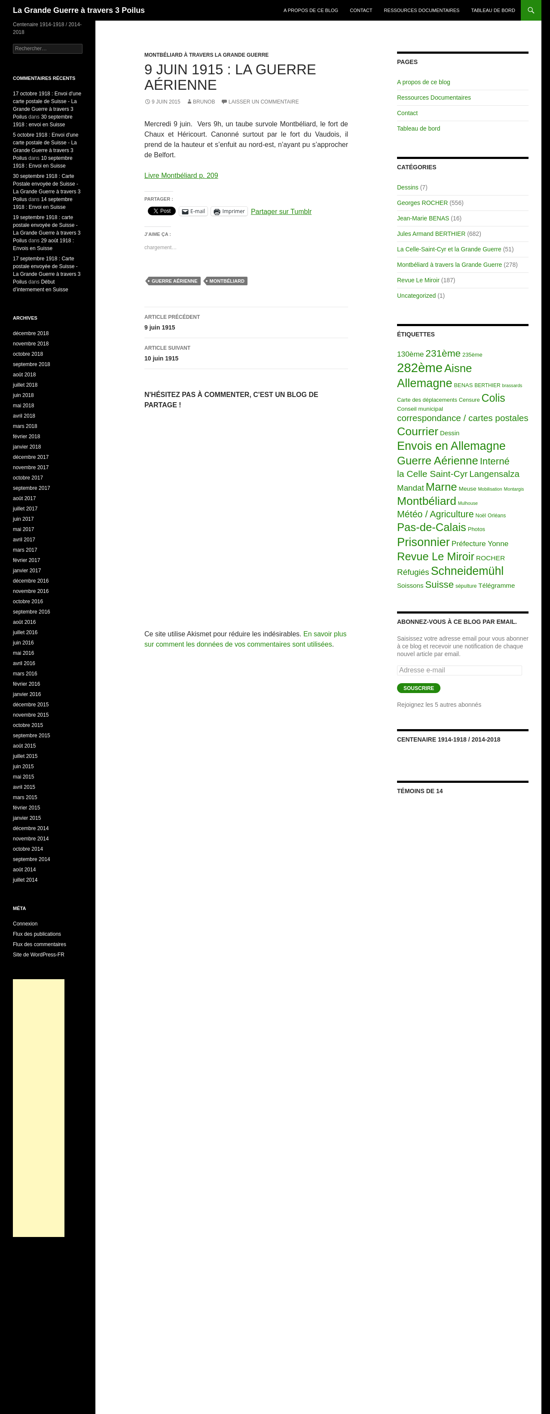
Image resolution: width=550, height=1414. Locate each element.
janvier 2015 (27, 818)
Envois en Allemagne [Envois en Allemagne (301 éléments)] (451, 445)
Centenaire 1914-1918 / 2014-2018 (448, 739)
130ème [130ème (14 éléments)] (410, 354)
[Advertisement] (38, 1108)
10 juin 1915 (246, 352)
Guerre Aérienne (175, 281)
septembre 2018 (31, 364)
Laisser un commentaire (264, 102)
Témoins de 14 (420, 791)
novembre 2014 (31, 839)
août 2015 (24, 746)
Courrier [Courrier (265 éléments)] (417, 431)
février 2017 (26, 560)
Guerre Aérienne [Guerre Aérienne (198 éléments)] (437, 461)
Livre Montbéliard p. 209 (181, 175)
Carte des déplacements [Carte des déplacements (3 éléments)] (427, 400)
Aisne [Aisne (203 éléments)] (458, 368)
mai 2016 (23, 653)
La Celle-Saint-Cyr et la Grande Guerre (449, 249)
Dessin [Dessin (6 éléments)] (449, 433)
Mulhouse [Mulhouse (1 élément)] (468, 503)
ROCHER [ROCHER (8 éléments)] (490, 558)
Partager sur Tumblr (281, 211)
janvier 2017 (27, 571)
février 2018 (26, 437)
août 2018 (24, 375)
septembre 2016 (31, 612)
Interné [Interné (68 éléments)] (495, 461)
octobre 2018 (28, 354)
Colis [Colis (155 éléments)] (493, 398)
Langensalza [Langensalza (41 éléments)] (494, 474)
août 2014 (24, 870)
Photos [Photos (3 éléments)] (476, 529)
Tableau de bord (493, 10)
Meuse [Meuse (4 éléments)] (468, 489)
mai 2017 (23, 529)
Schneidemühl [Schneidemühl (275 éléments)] (467, 571)
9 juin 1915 (246, 321)
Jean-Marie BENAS (423, 218)
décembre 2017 (31, 457)
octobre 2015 (28, 725)
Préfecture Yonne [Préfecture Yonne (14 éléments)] (480, 543)
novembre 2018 (31, 344)
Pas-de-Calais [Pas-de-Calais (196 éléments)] (431, 527)
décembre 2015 (31, 705)
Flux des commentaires (39, 944)
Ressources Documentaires (422, 10)
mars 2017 (25, 550)
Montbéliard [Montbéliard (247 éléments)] (426, 501)
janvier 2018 (27, 447)
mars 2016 (25, 674)
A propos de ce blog (311, 10)
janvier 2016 (27, 694)
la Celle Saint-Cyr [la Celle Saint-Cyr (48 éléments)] (432, 474)
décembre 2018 (31, 333)
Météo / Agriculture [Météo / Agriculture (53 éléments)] (435, 514)
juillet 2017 (25, 509)
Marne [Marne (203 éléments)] (441, 487)
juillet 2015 (25, 756)
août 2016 (24, 622)
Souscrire (418, 688)
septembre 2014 (31, 859)
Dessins (408, 187)
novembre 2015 (31, 715)
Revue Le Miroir (418, 280)
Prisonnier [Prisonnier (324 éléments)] (423, 542)
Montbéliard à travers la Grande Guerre (206, 55)
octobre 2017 (28, 478)
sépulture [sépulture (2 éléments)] (466, 586)
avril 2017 (24, 540)
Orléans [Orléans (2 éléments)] (497, 516)
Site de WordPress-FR (38, 955)
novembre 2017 (31, 467)
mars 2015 (25, 797)
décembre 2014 (31, 828)
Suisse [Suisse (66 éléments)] (439, 584)
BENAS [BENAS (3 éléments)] (463, 385)
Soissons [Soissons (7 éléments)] (410, 585)
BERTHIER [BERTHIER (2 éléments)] (487, 385)
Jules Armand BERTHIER (431, 233)
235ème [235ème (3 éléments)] (472, 354)
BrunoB (204, 102)
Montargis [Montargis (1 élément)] (514, 489)
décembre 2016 (31, 581)
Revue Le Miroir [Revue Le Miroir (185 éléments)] (435, 556)
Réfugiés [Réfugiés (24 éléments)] (413, 572)
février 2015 (26, 808)
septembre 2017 (31, 488)
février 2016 (26, 684)
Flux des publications (37, 934)
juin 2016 (23, 643)
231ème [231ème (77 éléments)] (443, 353)
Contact (361, 10)
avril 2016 (24, 663)
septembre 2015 (31, 736)
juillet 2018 (25, 385)
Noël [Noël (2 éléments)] (481, 516)
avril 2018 (24, 416)
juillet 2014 (25, 880)
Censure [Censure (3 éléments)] (469, 400)
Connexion (25, 924)
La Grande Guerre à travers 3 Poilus (79, 10)
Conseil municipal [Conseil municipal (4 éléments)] (420, 409)
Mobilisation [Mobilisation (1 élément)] (490, 489)
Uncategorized (416, 295)
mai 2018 (23, 406)
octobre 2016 (28, 602)
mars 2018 (25, 426)
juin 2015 (23, 766)
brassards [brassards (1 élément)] (512, 385)
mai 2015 (23, 777)
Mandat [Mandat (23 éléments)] (410, 487)
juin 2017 (23, 519)
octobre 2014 (28, 849)
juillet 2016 (25, 632)
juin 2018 (23, 395)
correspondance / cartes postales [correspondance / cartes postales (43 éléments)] (463, 418)
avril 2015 (24, 787)
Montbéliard (227, 281)
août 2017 (24, 498)
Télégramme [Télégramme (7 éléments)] (496, 585)
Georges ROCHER (422, 202)
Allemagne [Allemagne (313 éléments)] (424, 383)
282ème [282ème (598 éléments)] (420, 367)
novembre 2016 (31, 591)
